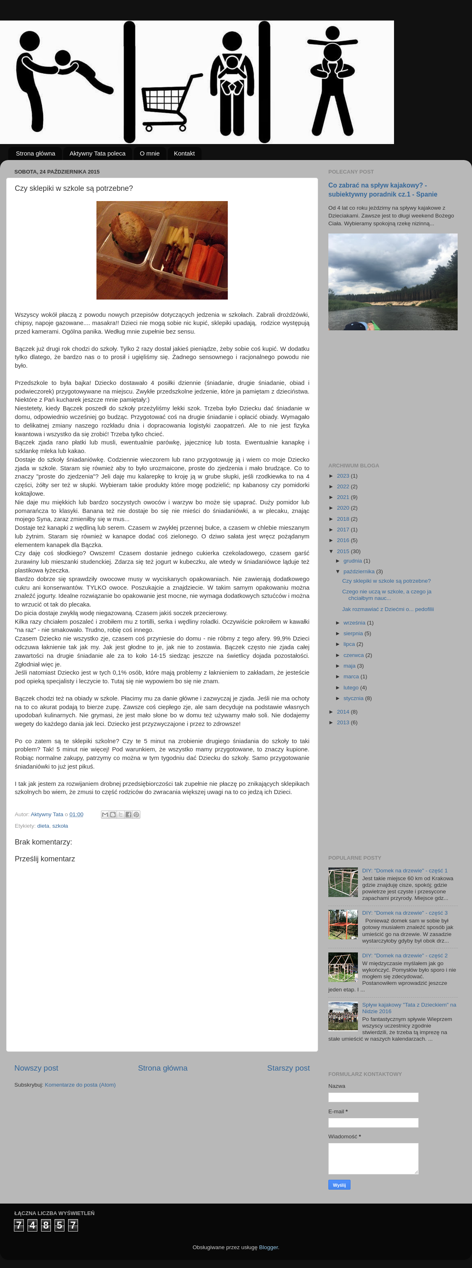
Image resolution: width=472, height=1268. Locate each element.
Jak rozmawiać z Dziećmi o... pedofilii (388, 609)
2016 (344, 540)
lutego (352, 687)
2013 (344, 722)
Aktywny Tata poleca (97, 153)
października (360, 571)
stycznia (354, 698)
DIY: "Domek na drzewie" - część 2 (404, 955)
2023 (344, 476)
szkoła (60, 826)
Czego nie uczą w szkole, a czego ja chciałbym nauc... (387, 594)
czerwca (354, 655)
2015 (344, 551)
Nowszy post (36, 1068)
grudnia (354, 561)
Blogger (268, 1247)
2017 (344, 529)
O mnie (150, 153)
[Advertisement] (389, 396)
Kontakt (184, 153)
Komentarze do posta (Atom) (80, 1085)
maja (350, 666)
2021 (344, 497)
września (355, 623)
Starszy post (288, 1068)
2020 (344, 508)
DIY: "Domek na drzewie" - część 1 (404, 870)
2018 (344, 519)
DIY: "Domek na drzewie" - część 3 (404, 913)
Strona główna (35, 153)
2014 (344, 712)
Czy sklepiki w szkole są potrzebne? (386, 581)
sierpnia (354, 633)
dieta (43, 826)
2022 (344, 486)
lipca (350, 644)
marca (352, 676)
